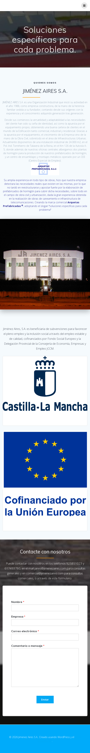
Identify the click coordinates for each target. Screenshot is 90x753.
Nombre (17, 602)
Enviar (45, 699)
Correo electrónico (25, 631)
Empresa (18, 616)
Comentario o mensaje (27, 645)
